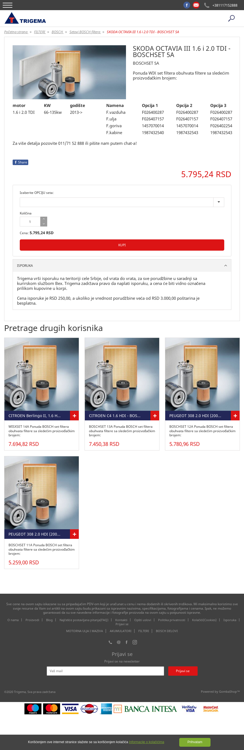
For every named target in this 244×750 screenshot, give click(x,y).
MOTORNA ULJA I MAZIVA (84, 631)
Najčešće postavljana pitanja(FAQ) (84, 619)
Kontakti (121, 619)
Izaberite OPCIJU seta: (37, 193)
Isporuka (229, 619)
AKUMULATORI (120, 631)
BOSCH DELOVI (167, 631)
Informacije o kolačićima (146, 742)
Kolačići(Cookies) (204, 619)
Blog (49, 619)
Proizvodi (32, 619)
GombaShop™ (229, 691)
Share (20, 162)
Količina (26, 213)
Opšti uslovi (143, 619)
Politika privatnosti (171, 619)
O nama (13, 619)
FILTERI (143, 631)
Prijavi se (122, 624)
